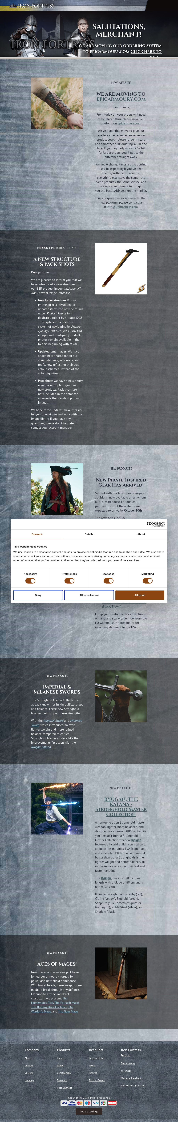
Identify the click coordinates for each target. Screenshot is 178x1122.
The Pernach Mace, (66, 1003)
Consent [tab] (37, 534)
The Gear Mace (68, 1011)
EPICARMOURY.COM (121, 99)
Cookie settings (89, 1111)
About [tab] (141, 534)
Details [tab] (89, 534)
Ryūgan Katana (41, 747)
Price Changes (64, 1087)
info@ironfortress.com (122, 207)
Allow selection (89, 595)
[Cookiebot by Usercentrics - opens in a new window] (149, 524)
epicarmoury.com (129, 123)
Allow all (140, 595)
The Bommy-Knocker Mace (49, 1007)
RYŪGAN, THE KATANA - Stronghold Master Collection (121, 807)
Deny (38, 595)
